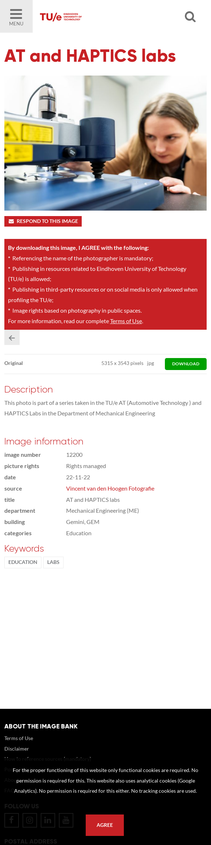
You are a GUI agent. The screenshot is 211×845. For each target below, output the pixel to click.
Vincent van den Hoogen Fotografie (110, 488)
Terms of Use (126, 320)
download (185, 363)
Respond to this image (43, 221)
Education (22, 562)
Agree (105, 825)
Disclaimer (16, 749)
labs (53, 562)
